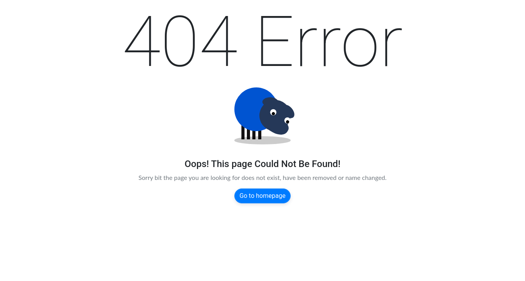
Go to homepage (262, 195)
